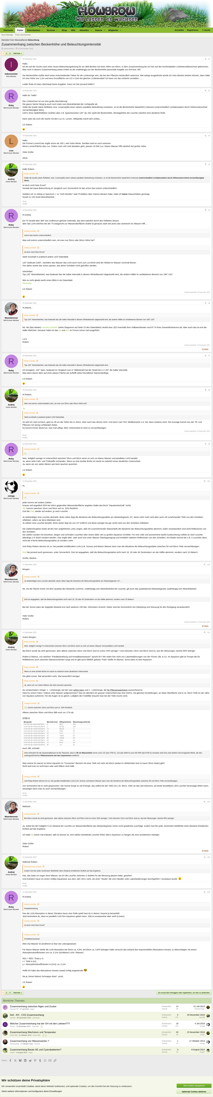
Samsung (26, 283)
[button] (35, 30)
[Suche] (206, 30)
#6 (209, 303)
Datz (32, 511)
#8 (209, 390)
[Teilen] (205, 59)
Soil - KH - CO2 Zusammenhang (27, 1015)
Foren (20, 30)
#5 (209, 210)
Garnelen (35, 1026)
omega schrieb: (30, 577)
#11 (208, 565)
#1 (209, 59)
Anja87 (12, 1052)
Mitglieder (113, 30)
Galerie (98, 30)
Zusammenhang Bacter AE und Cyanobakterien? (35, 1049)
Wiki (73, 30)
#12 (208, 632)
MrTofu (12, 1026)
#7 (209, 356)
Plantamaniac (200, 1009)
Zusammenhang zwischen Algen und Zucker (33, 1006)
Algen (32, 1009)
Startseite (8, 30)
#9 (209, 444)
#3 (209, 136)
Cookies (30, 1086)
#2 (209, 91)
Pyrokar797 (14, 1009)
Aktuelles (84, 30)
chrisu (202, 1035)
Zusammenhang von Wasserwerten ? (29, 1041)
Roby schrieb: (29, 174)
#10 (208, 481)
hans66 (12, 1018)
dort (67, 330)
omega (202, 1026)
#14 (208, 857)
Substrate (35, 1018)
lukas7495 (14, 1035)
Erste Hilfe (36, 1035)
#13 (208, 802)
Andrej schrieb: (30, 231)
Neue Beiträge (7, 35)
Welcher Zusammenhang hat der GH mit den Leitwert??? (40, 1023)
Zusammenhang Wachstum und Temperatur (33, 1032)
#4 (209, 164)
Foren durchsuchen (23, 35)
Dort (24, 552)
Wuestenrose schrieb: (33, 867)
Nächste (17, 53)
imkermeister (9, 49)
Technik (37, 1044)
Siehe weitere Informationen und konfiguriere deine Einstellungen (32, 1091)
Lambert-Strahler (50, 327)
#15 (208, 892)
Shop (64, 30)
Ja (23, 408)
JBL (24, 508)
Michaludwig (14, 1044)
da (60, 330)
